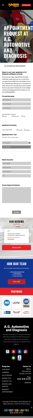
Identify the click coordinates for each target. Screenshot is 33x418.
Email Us (28, 382)
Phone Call (16, 116)
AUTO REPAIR (7, 375)
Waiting (27, 130)
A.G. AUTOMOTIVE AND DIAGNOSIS (14, 66)
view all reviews (16, 247)
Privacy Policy (25, 404)
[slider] (16, 224)
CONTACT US (7, 381)
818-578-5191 (10, 92)
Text (24, 116)
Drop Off (20, 130)
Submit (16, 212)
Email (5, 116)
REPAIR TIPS (6, 378)
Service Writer (17, 273)
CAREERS (5, 372)
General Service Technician (17, 272)
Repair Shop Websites (21, 401)
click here (16, 281)
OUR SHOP (6, 369)
